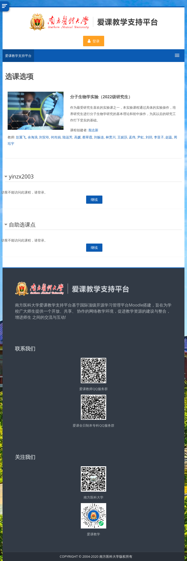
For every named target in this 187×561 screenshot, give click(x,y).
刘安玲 (44, 137)
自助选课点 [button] (22, 224)
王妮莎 (122, 137)
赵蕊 (168, 137)
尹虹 (140, 137)
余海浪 (33, 137)
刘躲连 (99, 137)
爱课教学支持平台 (18, 55)
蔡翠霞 (87, 137)
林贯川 (111, 137)
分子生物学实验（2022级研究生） (101, 97)
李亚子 (159, 137)
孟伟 (132, 137)
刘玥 (149, 137)
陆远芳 (67, 137)
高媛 (77, 137)
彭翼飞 (21, 137)
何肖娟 (56, 137)
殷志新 (93, 130)
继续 (94, 199)
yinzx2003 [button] (21, 176)
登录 (94, 41)
